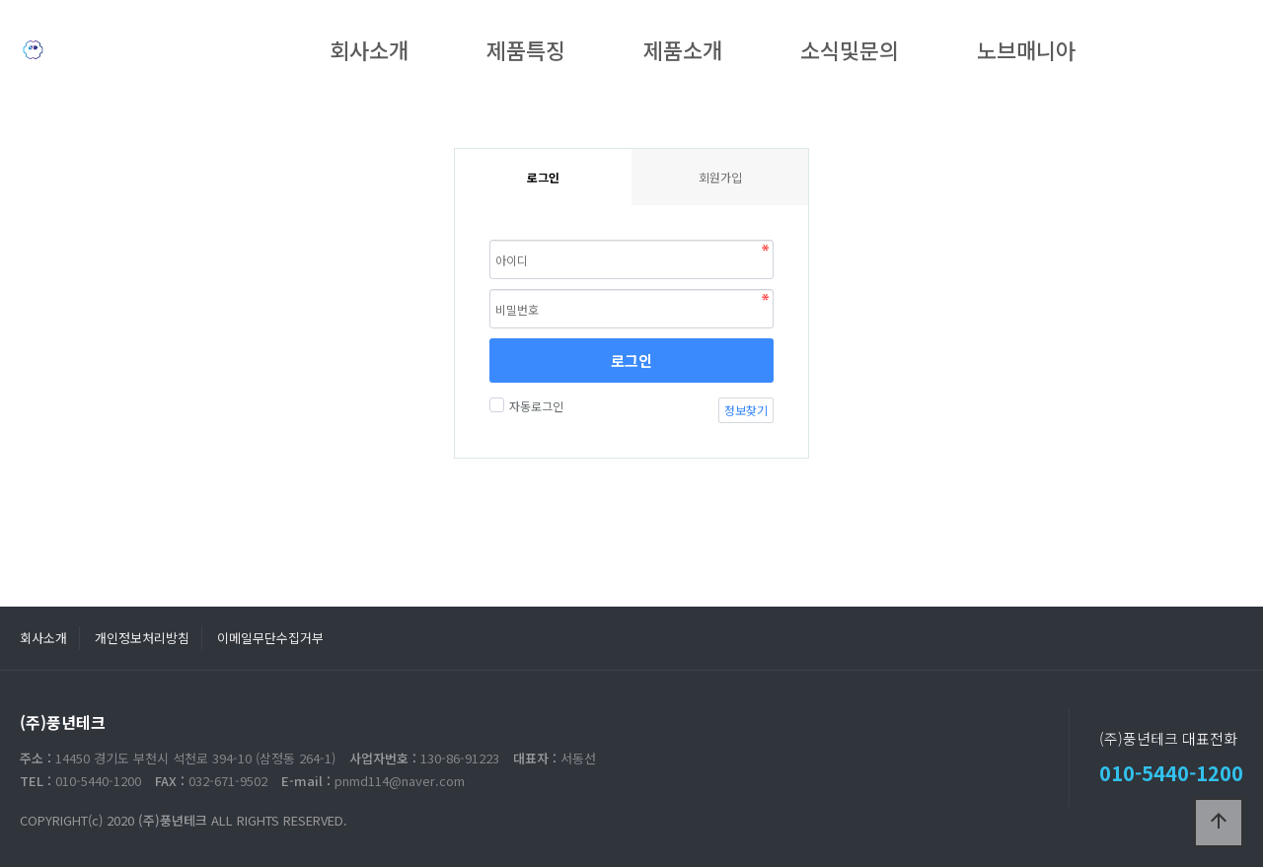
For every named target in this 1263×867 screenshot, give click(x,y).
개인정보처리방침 (142, 637)
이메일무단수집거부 (270, 637)
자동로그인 (533, 405)
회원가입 (720, 177)
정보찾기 (746, 409)
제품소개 (682, 49)
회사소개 (369, 49)
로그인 (631, 360)
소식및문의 (849, 49)
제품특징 (525, 49)
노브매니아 (1026, 49)
